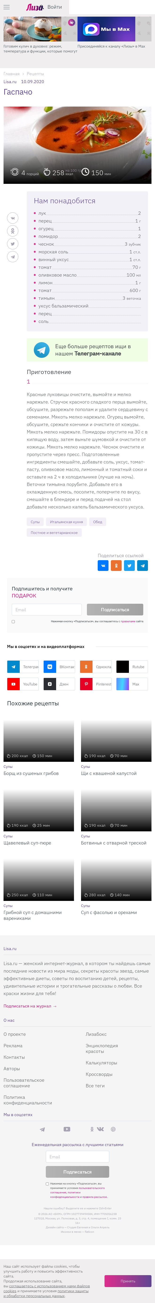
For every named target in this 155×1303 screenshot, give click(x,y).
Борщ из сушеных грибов (31, 774)
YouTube (22, 685)
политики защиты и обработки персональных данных (46, 1293)
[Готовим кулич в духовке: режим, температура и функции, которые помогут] (114, 29)
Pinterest (95, 685)
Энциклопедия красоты (102, 1049)
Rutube (130, 667)
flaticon (89, 1232)
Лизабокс (96, 1035)
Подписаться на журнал (27, 1007)
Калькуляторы (101, 1063)
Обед (105, 522)
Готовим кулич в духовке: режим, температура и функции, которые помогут (114, 48)
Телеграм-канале (97, 353)
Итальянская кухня (70, 522)
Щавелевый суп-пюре (27, 843)
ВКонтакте (59, 667)
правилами (128, 622)
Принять (128, 1281)
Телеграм (23, 667)
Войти (140, 6)
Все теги (95, 1086)
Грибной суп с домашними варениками (33, 916)
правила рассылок (94, 1197)
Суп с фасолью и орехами (109, 913)
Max (127, 685)
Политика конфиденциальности (28, 1101)
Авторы (12, 1069)
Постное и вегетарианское (57, 533)
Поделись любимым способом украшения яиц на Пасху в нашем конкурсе (40, 48)
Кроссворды (99, 1075)
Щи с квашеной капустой (109, 774)
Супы (36, 522)
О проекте (15, 1035)
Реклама (13, 1046)
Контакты (14, 1058)
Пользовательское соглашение (24, 1084)
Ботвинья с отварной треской (114, 843)
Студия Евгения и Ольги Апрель (88, 1228)
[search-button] (128, 7)
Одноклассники (96, 667)
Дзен (55, 685)
